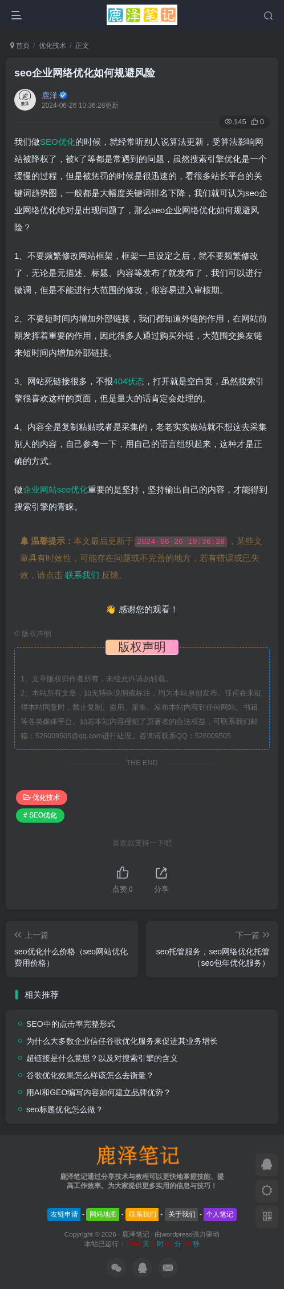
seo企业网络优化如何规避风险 (84, 73)
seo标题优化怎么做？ (64, 1109)
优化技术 (52, 46)
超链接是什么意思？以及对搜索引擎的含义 (102, 1058)
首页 (20, 46)
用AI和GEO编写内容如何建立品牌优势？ (98, 1092)
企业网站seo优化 (55, 489)
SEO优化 (57, 142)
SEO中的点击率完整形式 (70, 1023)
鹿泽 (50, 95)
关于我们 (182, 1214)
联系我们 (82, 575)
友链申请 (64, 1214)
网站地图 (103, 1214)
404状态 (128, 381)
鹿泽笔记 (135, 1234)
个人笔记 (219, 1214)
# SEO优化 (40, 815)
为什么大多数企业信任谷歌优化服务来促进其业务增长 (122, 1041)
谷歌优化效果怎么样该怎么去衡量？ (90, 1075)
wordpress (176, 1234)
